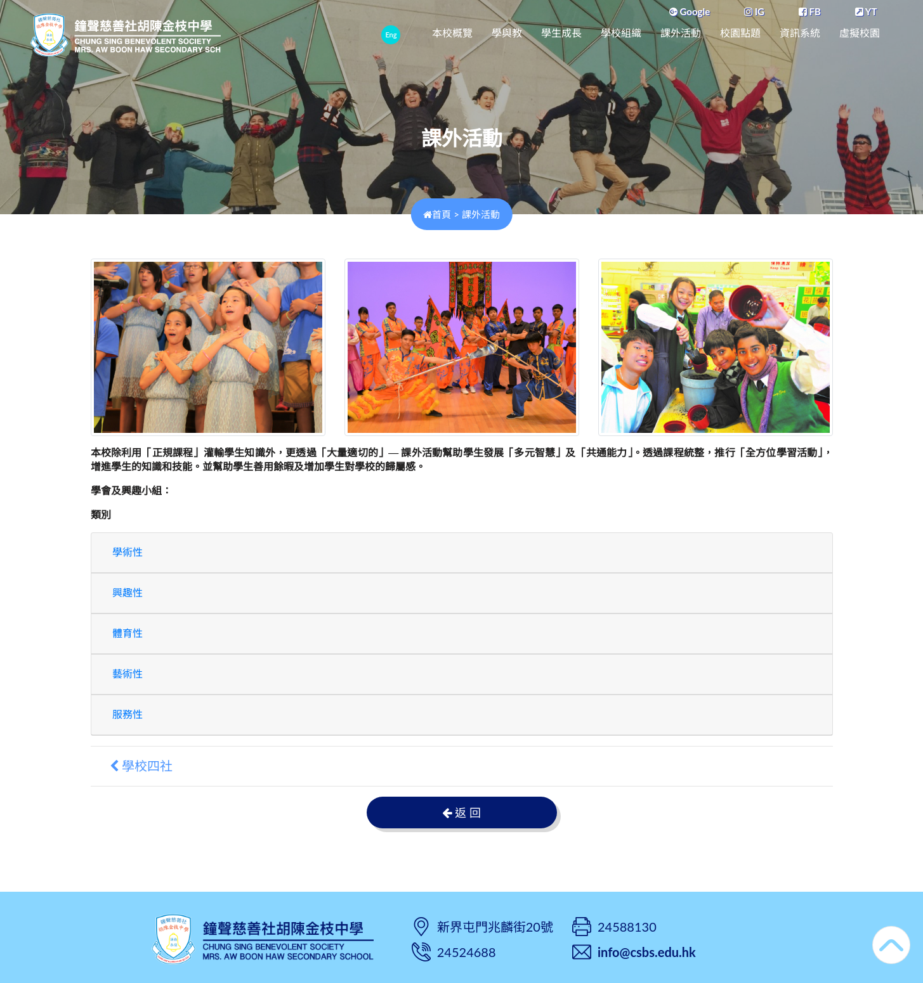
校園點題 (740, 33)
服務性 (127, 714)
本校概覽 (452, 33)
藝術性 (127, 674)
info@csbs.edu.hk (647, 952)
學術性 (127, 552)
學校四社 (141, 766)
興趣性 (127, 593)
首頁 (437, 214)
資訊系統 (800, 33)
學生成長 (561, 33)
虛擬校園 (859, 33)
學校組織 (621, 33)
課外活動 (680, 33)
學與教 (507, 33)
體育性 (127, 633)
